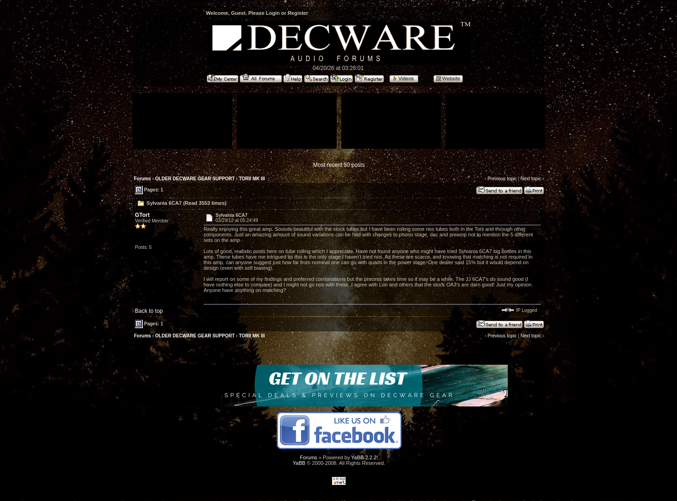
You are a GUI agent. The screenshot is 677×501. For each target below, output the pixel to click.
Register (297, 13)
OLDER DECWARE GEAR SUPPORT (195, 178)
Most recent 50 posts (338, 165)
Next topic (530, 178)
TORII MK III (252, 178)
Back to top (149, 311)
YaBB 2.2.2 (364, 457)
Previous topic (502, 178)
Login (273, 13)
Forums (142, 178)
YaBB (299, 463)
